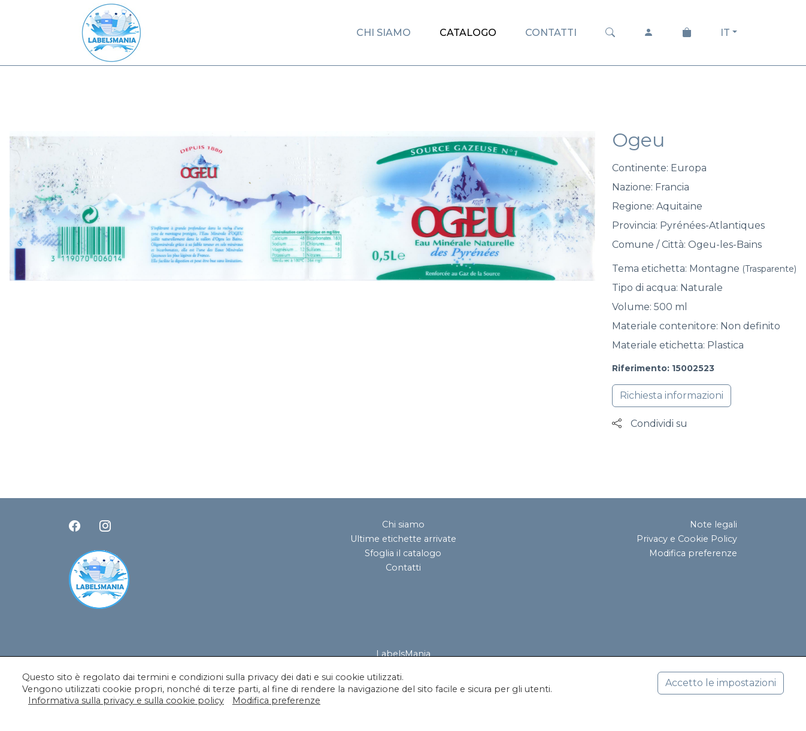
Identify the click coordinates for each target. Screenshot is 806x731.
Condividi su (649, 423)
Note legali (713, 524)
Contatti (403, 567)
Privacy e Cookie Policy (687, 538)
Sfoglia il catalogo (403, 553)
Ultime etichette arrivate (403, 538)
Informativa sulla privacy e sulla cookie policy (126, 700)
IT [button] (725, 32)
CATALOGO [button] (468, 32)
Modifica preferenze (693, 553)
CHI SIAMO (383, 32)
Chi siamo (403, 524)
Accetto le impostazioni (720, 682)
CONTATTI (551, 32)
